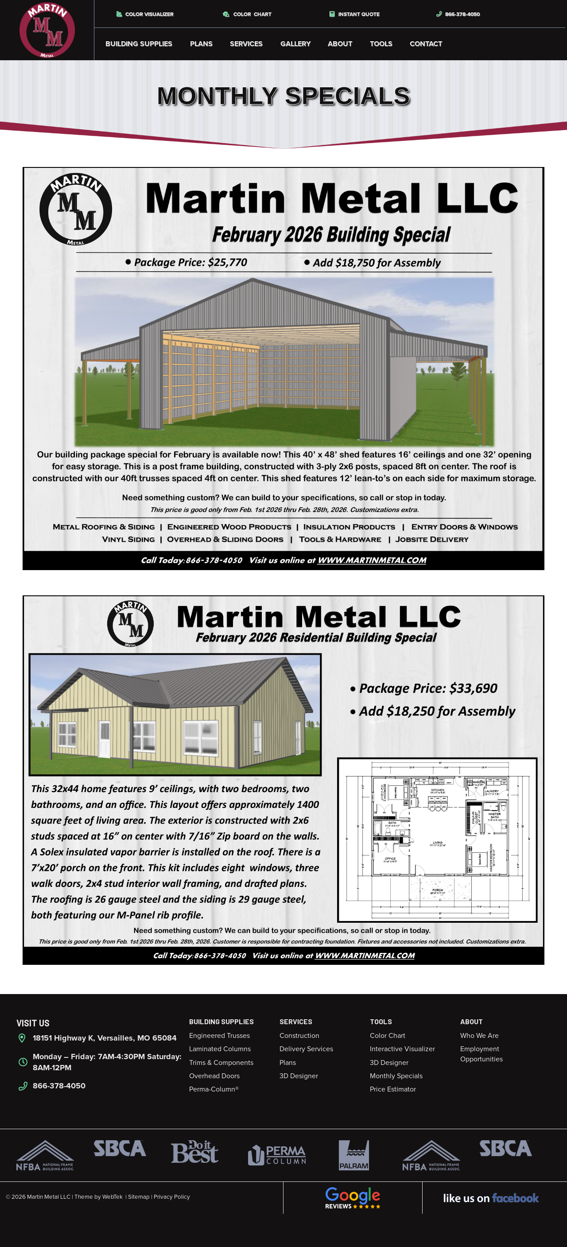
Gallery (295, 43)
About (340, 43)
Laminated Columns (220, 1049)
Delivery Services (306, 1049)
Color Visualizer (145, 14)
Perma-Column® (214, 1089)
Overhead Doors (214, 1076)
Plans (201, 43)
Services (246, 43)
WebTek (112, 1196)
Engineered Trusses (219, 1035)
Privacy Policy (172, 1196)
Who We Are (479, 1035)
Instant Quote (355, 14)
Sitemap (139, 1196)
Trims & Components (221, 1062)
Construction (299, 1035)
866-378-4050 (458, 14)
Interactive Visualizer (402, 1049)
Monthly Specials (396, 1076)
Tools (381, 43)
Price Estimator (393, 1089)
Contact (426, 43)
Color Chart (247, 14)
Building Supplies (138, 43)
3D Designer (299, 1076)
